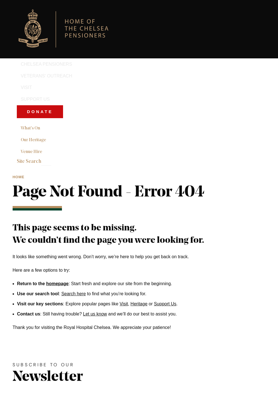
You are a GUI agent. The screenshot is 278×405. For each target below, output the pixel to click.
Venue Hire (31, 152)
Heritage (139, 303)
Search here (73, 293)
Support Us (35, 99)
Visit (124, 303)
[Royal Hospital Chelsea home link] (66, 29)
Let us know (95, 314)
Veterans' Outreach (46, 76)
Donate (40, 111)
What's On (30, 128)
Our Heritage (33, 140)
